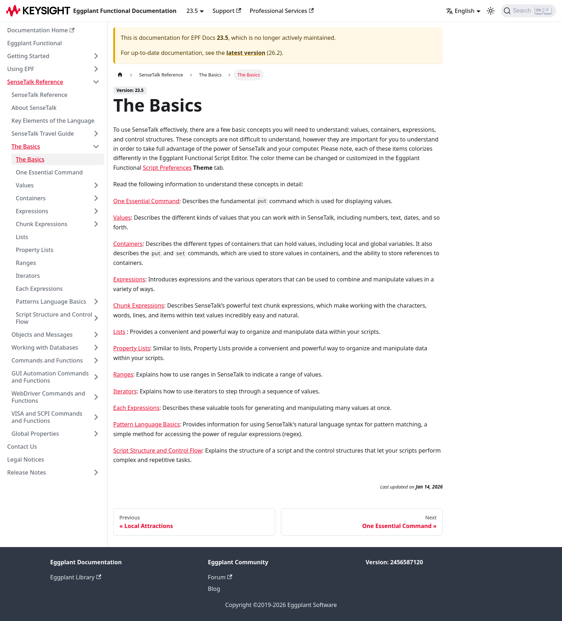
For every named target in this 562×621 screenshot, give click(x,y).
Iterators (28, 276)
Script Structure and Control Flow (54, 318)
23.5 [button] (192, 11)
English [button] (460, 11)
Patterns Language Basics (51, 301)
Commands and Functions (47, 360)
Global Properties (35, 434)
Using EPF (20, 69)
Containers (31, 198)
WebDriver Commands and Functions (48, 397)
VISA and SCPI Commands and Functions (46, 417)
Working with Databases (44, 347)
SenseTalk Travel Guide (42, 133)
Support (227, 11)
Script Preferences (167, 168)
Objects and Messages (42, 334)
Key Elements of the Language (53, 121)
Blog (214, 589)
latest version (245, 53)
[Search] (528, 10)
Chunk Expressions (41, 224)
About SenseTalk (34, 108)
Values (25, 185)
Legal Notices (25, 459)
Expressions (32, 211)
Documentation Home (41, 30)
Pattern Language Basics (146, 424)
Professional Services (282, 11)
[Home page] (120, 74)
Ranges (26, 263)
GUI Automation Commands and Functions (50, 376)
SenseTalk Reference (35, 82)
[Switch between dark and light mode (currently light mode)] (490, 11)
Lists (22, 237)
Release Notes (26, 472)
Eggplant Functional (34, 43)
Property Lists (34, 250)
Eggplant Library (75, 577)
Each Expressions (39, 289)
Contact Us (22, 446)
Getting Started (28, 56)
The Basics (25, 146)
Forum (220, 577)
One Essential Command (49, 172)
